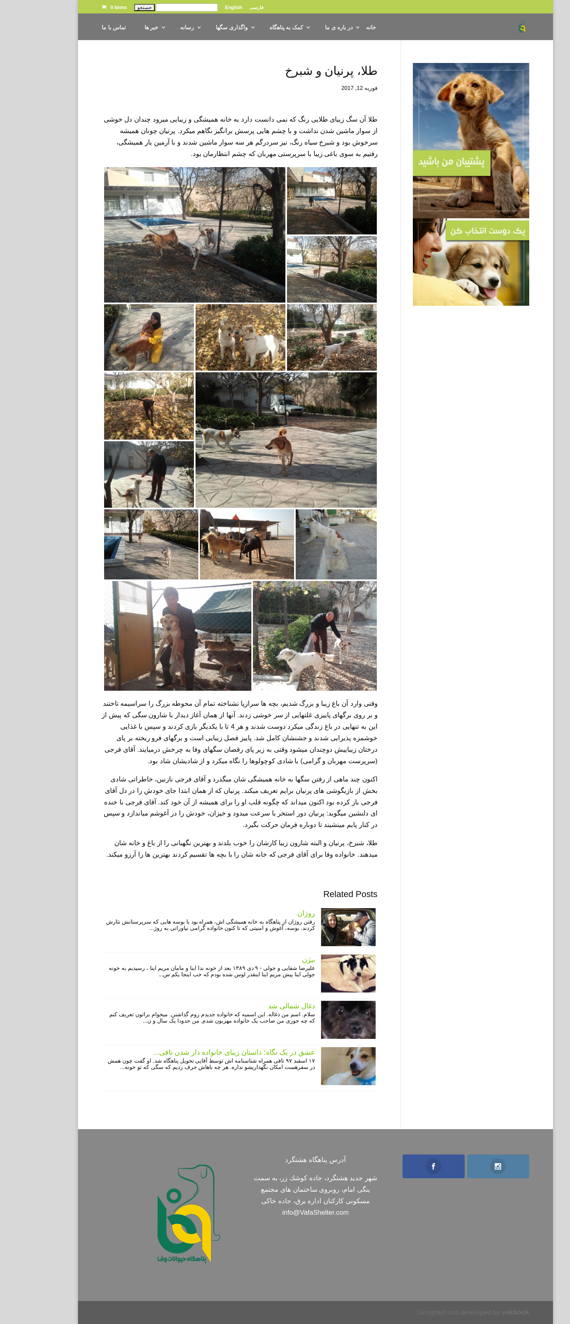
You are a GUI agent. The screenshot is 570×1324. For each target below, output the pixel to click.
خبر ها (121, 27)
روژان (276, 913)
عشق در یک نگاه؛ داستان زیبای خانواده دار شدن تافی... (204, 1052)
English (202, 7)
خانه (341, 27)
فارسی (226, 7)
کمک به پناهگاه (256, 27)
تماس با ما (83, 27)
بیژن (278, 960)
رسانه (156, 27)
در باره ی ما (308, 27)
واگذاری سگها (201, 27)
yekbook (485, 1312)
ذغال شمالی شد (261, 1006)
